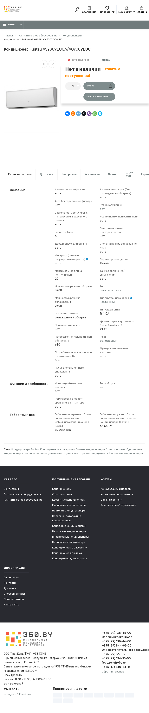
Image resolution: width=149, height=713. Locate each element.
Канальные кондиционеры (69, 526)
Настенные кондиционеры (126, 453)
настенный (107, 302)
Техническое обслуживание (118, 505)
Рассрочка (69, 174)
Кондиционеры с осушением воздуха (47, 453)
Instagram (10, 694)
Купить (99, 86)
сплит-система (110, 290)
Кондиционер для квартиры (69, 558)
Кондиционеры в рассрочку (57, 449)
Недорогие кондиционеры (68, 542)
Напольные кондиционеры (69, 531)
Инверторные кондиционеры (90, 453)
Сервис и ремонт (111, 499)
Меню (9, 24)
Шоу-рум (129, 174)
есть (58, 263)
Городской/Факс (114, 663)
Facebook (25, 694)
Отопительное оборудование (22, 494)
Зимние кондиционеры (90, 449)
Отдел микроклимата (117, 637)
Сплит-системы (62, 494)
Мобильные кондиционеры (69, 505)
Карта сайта (11, 604)
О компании (11, 577)
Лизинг (113, 174)
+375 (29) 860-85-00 (117, 654)
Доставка (47, 174)
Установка (92, 174)
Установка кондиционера (117, 494)
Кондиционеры (61, 489)
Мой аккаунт (126, 10)
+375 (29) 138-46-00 (116, 633)
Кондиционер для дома (67, 553)
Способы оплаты (14, 593)
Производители (14, 599)
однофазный (108, 341)
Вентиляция (11, 489)
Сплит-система (115, 449)
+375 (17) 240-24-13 (116, 667)
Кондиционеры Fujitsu (25, 449)
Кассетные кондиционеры (68, 499)
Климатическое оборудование (23, 499)
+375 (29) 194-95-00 (116, 658)
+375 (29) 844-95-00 (117, 645)
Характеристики (20, 174)
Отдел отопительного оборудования (123, 650)
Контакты (10, 583)
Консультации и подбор (116, 489)
